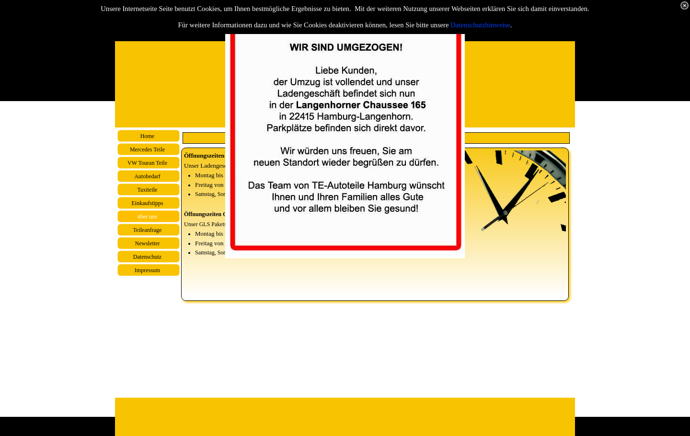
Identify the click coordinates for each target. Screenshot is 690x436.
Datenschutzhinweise (480, 25)
